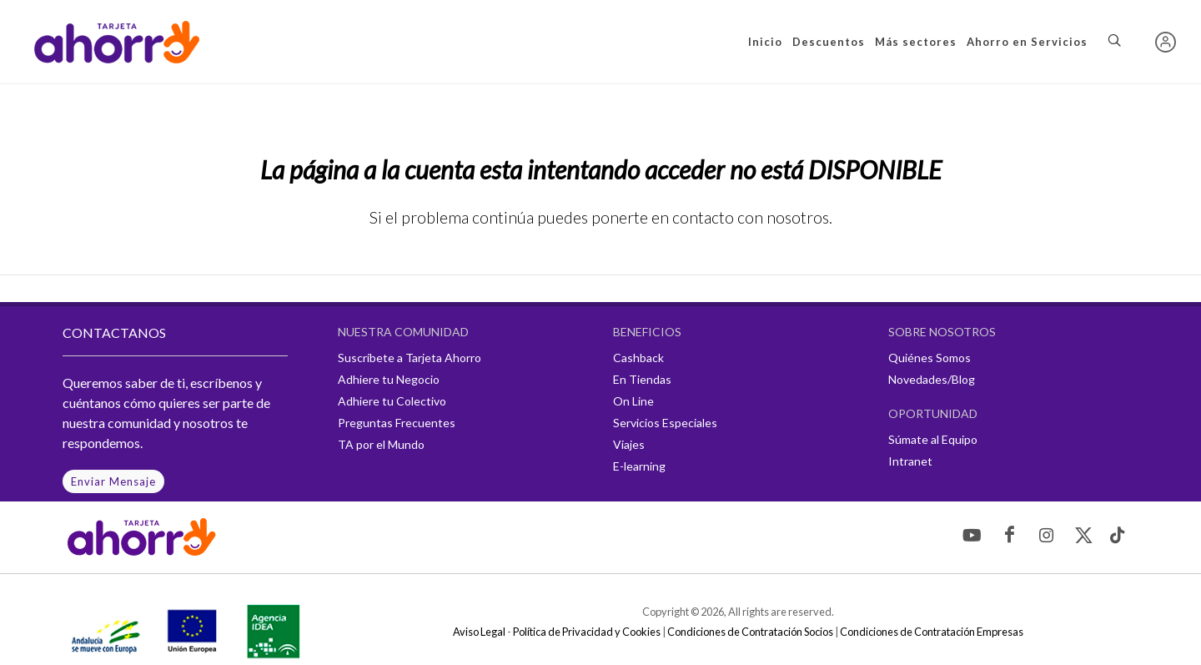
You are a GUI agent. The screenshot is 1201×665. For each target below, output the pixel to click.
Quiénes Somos (929, 357)
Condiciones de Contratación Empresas (931, 631)
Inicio (765, 41)
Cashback (638, 357)
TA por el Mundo (381, 444)
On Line (633, 401)
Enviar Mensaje (113, 481)
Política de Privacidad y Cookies (587, 631)
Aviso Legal (479, 631)
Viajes (629, 444)
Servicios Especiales (665, 423)
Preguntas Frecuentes (396, 423)
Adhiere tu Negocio (389, 379)
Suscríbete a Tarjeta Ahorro (409, 357)
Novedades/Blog (931, 379)
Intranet (910, 461)
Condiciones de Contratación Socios (750, 631)
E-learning (639, 466)
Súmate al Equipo (932, 439)
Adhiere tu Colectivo (392, 401)
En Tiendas (642, 379)
